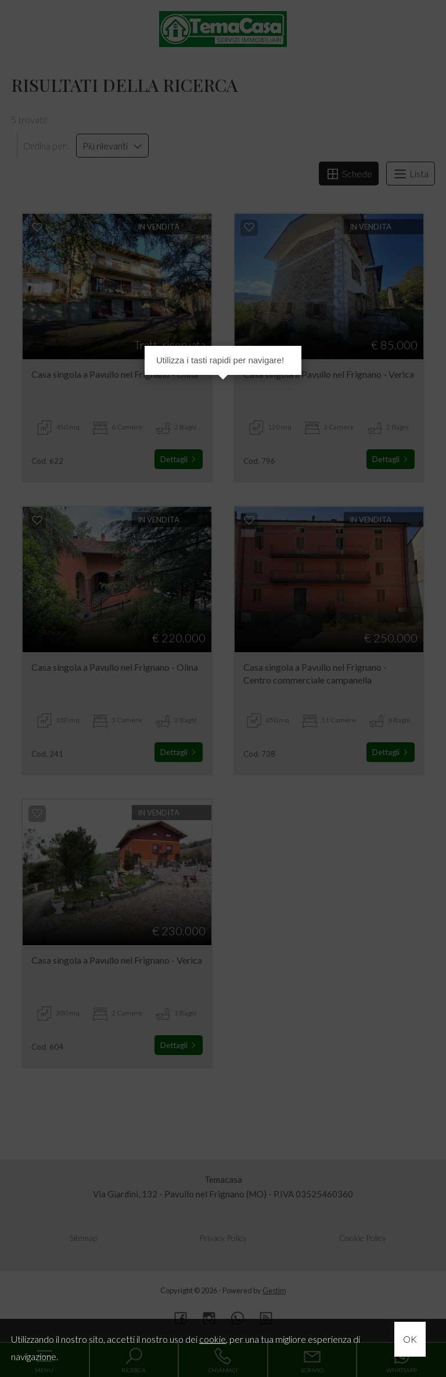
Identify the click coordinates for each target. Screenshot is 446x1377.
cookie (212, 1338)
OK (410, 1338)
